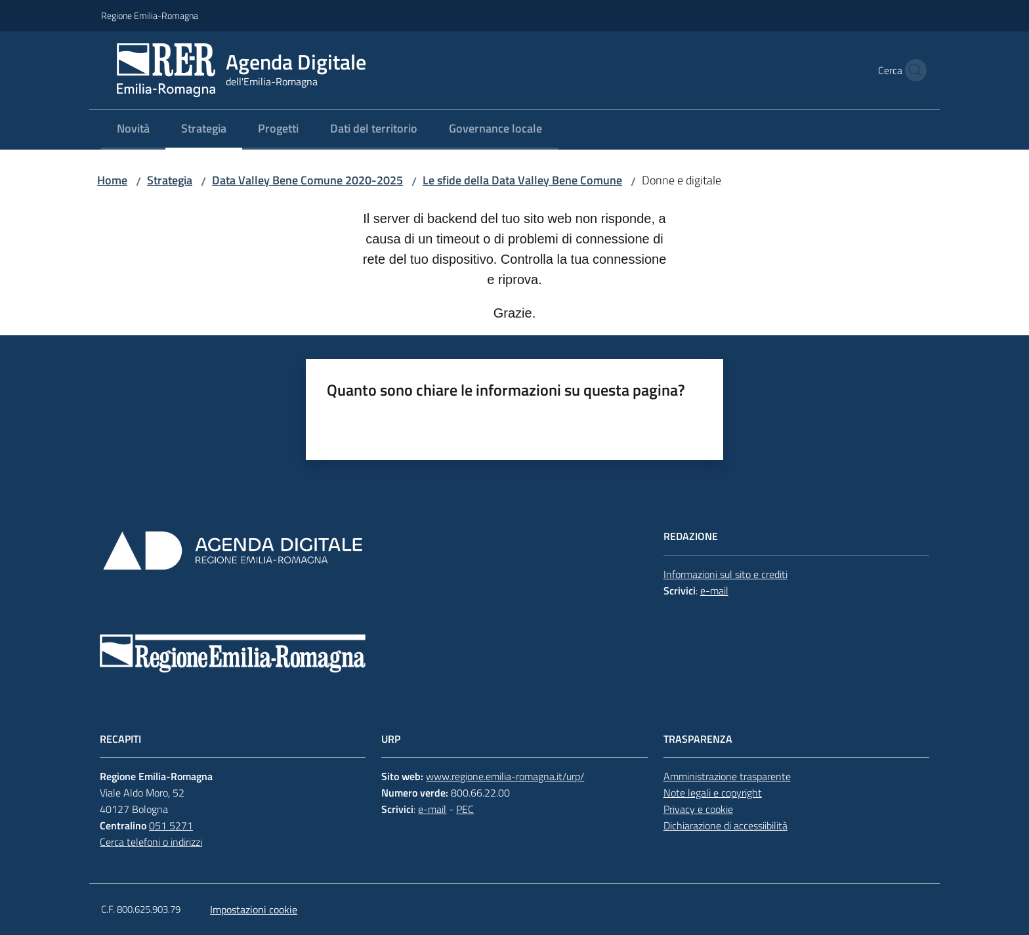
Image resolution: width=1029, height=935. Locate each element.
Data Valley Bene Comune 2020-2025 (307, 180)
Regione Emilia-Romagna (149, 15)
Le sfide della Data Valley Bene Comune (522, 180)
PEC (465, 809)
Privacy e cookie (698, 809)
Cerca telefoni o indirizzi (151, 842)
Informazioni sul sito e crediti (725, 574)
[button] (912, 70)
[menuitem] (133, 130)
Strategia (169, 180)
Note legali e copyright (712, 792)
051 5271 (171, 825)
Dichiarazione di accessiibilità (725, 825)
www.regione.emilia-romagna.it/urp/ (505, 776)
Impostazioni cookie (253, 909)
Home (112, 180)
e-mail (714, 590)
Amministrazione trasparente (727, 776)
